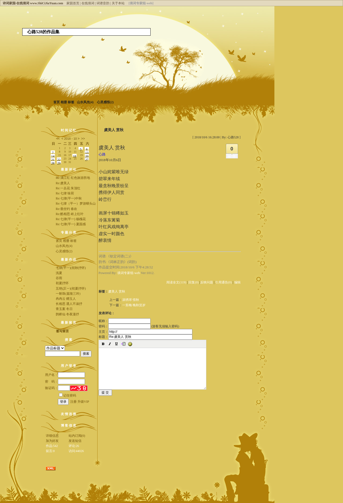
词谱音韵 (102, 3)
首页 (56, 102)
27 (86, 159)
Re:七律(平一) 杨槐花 (71, 219)
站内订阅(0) (77, 436)
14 (52, 155)
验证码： (57, 388)
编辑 (237, 282)
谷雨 (59, 278)
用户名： (65, 375)
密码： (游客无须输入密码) (139, 326)
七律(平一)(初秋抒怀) (71, 268)
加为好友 (52, 441)
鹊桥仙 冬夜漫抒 (67, 314)
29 (59, 162)
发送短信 (75, 441)
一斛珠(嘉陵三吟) (68, 293)
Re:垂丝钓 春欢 (66, 209)
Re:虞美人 (63, 183)
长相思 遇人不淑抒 (69, 304)
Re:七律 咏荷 (65, 193)
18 (74, 155)
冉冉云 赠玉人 (66, 299)
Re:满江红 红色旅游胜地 (73, 178)
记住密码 (67, 395)
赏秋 (122, 291)
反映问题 (206, 282)
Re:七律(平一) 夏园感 (71, 224)
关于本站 (118, 3)
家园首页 (72, 3)
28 (52, 162)
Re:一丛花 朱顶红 (68, 188)
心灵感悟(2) (105, 102)
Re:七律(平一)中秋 (69, 198)
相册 (64, 102)
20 (86, 155)
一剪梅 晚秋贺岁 (134, 305)
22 (59, 159)
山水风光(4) (85, 102)
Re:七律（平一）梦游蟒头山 (76, 203)
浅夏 (59, 273)
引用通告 (223, 282)
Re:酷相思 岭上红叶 (70, 214)
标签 (71, 102)
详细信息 (52, 436)
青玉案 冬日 (64, 309)
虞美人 (113, 291)
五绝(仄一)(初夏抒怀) (71, 288)
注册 (73, 402)
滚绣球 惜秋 (130, 300)
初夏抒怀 (62, 283)
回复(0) (193, 282)
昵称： (125, 321)
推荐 (232, 156)
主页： (145, 332)
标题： (145, 337)
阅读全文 (176, 282)
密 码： (65, 381)
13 (86, 152)
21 (52, 159)
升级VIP (83, 402)
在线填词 (87, 3)
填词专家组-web (128, 273)
